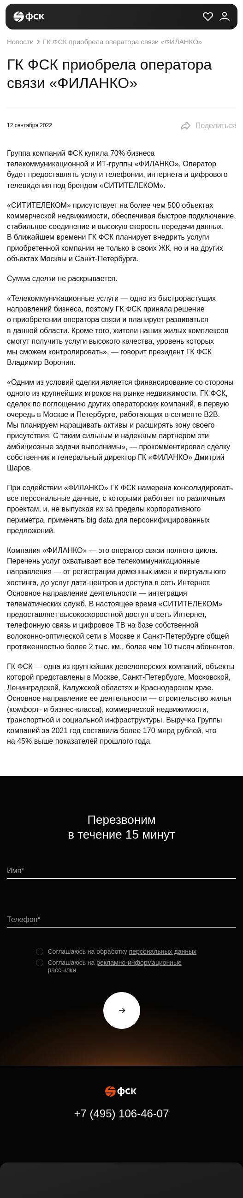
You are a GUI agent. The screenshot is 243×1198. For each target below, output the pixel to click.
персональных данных (162, 951)
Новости (24, 42)
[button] (208, 125)
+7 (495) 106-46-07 (121, 1113)
